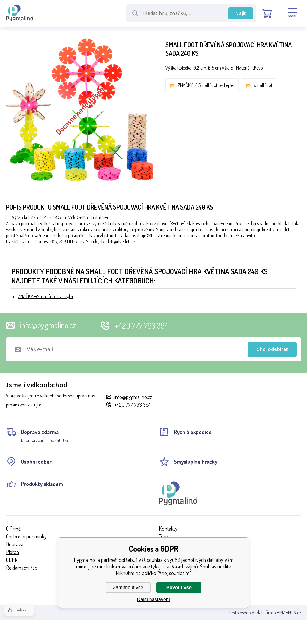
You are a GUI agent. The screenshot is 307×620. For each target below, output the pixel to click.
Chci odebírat (272, 349)
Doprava (14, 544)
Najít (240, 13)
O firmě (13, 528)
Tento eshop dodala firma (252, 613)
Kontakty (168, 528)
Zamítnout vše (128, 587)
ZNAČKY (185, 85)
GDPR (12, 559)
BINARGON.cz (289, 613)
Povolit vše (179, 587)
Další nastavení (153, 599)
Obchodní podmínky (26, 536)
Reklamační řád (21, 567)
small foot (263, 85)
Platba (12, 552)
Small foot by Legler (216, 85)
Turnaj (165, 536)
